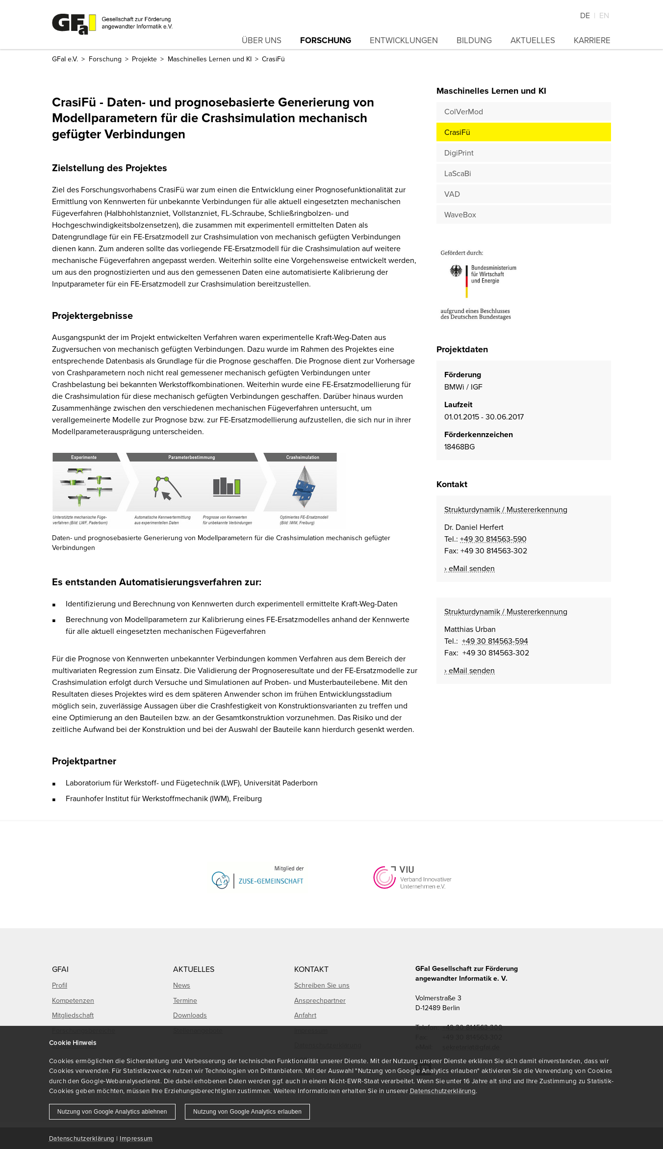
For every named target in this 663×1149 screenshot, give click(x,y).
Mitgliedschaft (73, 1015)
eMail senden (472, 568)
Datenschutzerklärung (443, 1090)
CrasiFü (457, 132)
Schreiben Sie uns (322, 985)
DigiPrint (459, 152)
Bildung (474, 40)
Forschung (325, 40)
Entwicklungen (404, 40)
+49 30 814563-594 (495, 640)
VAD (452, 193)
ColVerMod (463, 111)
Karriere (592, 40)
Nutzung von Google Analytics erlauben (247, 1111)
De (585, 15)
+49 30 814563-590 (493, 538)
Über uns (261, 40)
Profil (59, 985)
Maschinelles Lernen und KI (210, 59)
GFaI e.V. (65, 59)
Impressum (136, 1138)
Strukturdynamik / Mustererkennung (505, 509)
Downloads (190, 1015)
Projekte (144, 59)
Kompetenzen (73, 1000)
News (181, 985)
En (604, 15)
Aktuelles (532, 40)
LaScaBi (457, 173)
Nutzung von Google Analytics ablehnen (112, 1111)
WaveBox (460, 214)
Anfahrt (305, 1015)
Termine (185, 1000)
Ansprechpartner (320, 1000)
